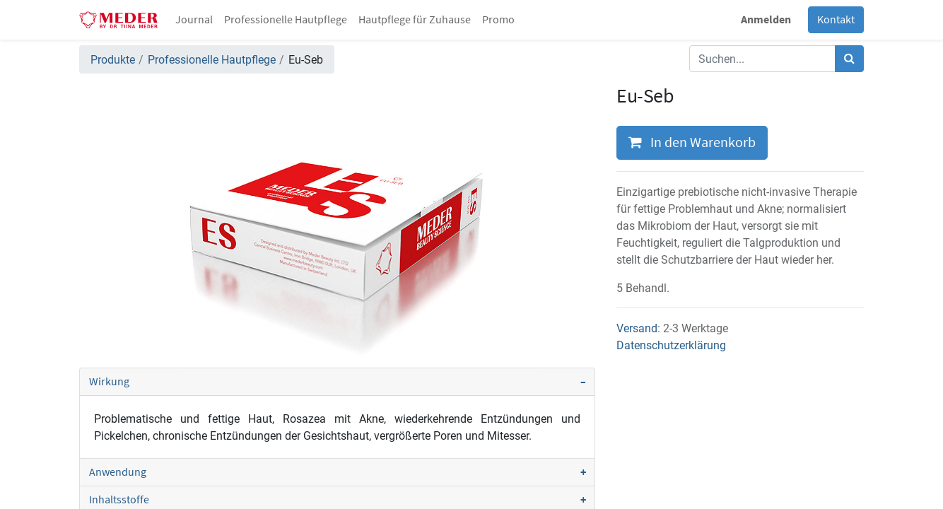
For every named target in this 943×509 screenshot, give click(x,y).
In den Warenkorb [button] (692, 143)
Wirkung (109, 382)
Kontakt (836, 20)
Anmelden (766, 20)
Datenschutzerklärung (671, 345)
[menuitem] (194, 20)
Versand (636, 328)
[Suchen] (849, 58)
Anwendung (117, 472)
